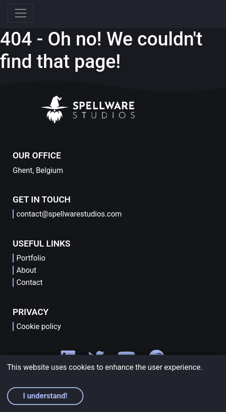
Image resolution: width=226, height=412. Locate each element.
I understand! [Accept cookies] (45, 395)
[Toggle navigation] (21, 13)
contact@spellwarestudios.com (69, 214)
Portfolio (30, 258)
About (26, 270)
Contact (29, 282)
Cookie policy (38, 326)
